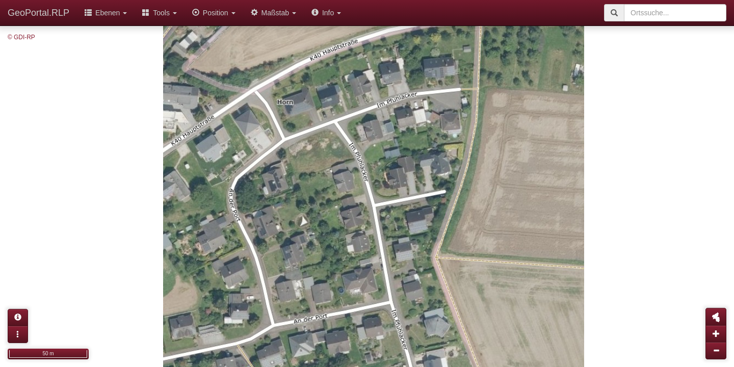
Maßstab (273, 13)
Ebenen (106, 13)
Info (326, 13)
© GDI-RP (21, 37)
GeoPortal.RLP (38, 13)
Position (213, 13)
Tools (159, 13)
